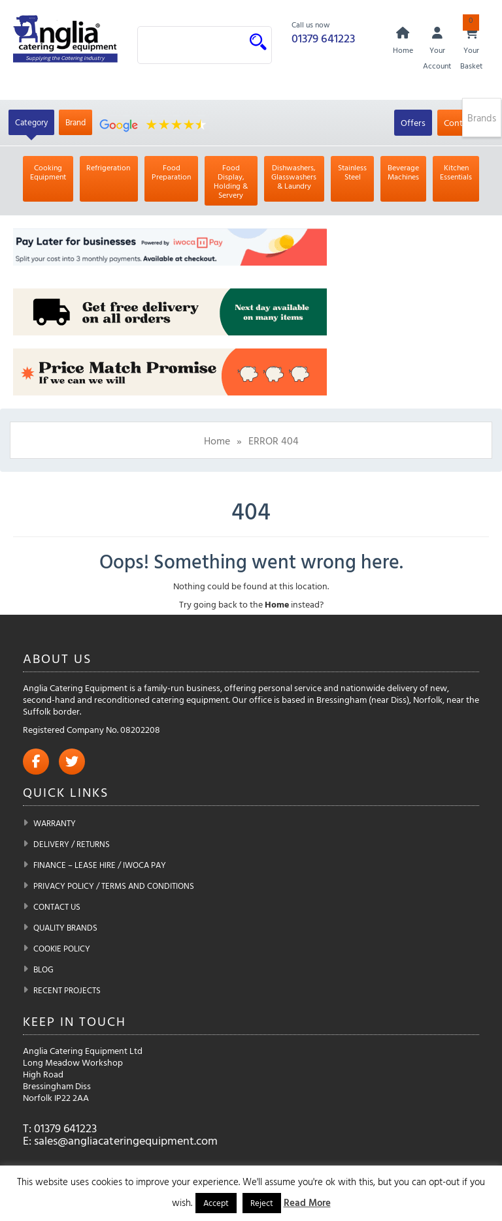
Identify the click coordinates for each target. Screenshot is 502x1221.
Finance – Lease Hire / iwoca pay (99, 864)
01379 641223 (323, 38)
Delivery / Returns (71, 843)
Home (217, 440)
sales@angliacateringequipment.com (126, 1140)
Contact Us (56, 906)
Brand (75, 122)
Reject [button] (261, 1202)
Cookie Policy (61, 948)
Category (31, 122)
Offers (413, 122)
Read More (307, 1202)
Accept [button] (216, 1202)
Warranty (54, 822)
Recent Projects (67, 990)
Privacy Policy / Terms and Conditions (113, 885)
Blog (43, 969)
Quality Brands (65, 927)
